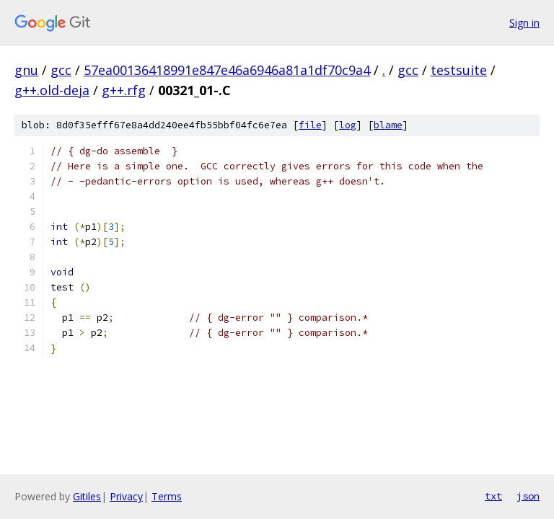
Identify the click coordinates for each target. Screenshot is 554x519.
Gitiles (87, 496)
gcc (60, 70)
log (347, 125)
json (528, 495)
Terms (166, 496)
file (310, 125)
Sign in (524, 23)
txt (493, 495)
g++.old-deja (51, 90)
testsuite (459, 70)
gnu (26, 70)
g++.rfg (124, 90)
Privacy (126, 496)
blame (388, 125)
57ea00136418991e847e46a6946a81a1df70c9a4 (227, 70)
